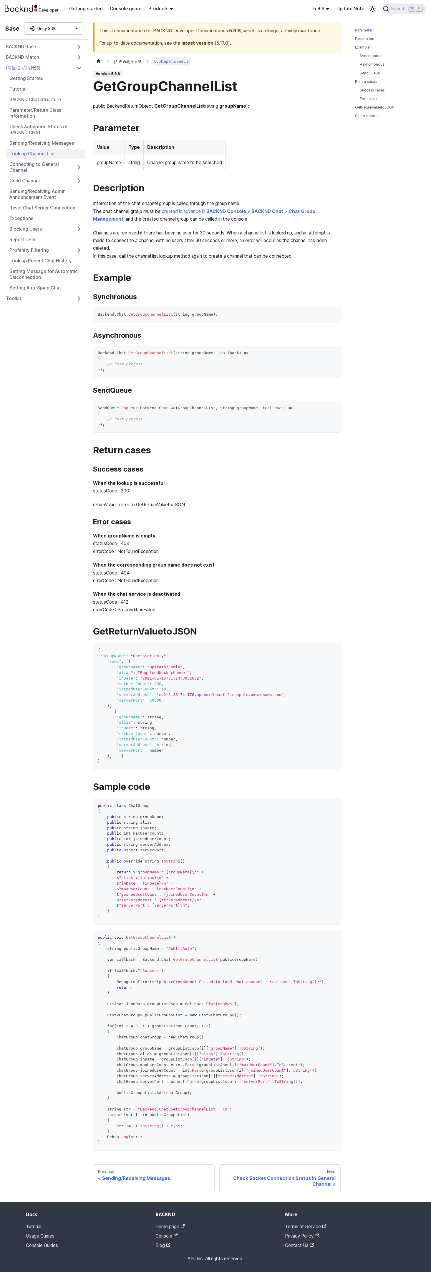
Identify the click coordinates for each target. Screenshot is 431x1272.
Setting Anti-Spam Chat (35, 288)
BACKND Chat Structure (35, 99)
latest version (197, 43)
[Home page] (98, 61)
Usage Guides (40, 1236)
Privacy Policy (302, 1236)
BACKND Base (21, 46)
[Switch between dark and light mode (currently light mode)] (372, 9)
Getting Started (26, 78)
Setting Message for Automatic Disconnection (43, 274)
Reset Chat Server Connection (42, 208)
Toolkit (13, 298)
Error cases (369, 98)
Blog (162, 1245)
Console (166, 1236)
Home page (170, 1226)
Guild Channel (24, 181)
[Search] (403, 9)
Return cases (366, 81)
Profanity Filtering (29, 250)
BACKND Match (22, 57)
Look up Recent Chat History (40, 261)
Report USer (22, 239)
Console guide (125, 8)
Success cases (372, 90)
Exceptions (21, 218)
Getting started (86, 8)
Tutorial (17, 89)
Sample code (366, 116)
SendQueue (370, 73)
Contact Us (299, 1245)
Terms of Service (305, 1226)
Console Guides (42, 1245)
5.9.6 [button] (318, 8)
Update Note (350, 8)
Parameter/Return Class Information (35, 113)
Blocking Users (25, 229)
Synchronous (371, 56)
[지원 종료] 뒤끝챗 (23, 68)
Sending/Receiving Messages (41, 143)
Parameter (363, 30)
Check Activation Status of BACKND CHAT (38, 129)
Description (364, 38)
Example (362, 47)
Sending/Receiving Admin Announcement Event (37, 194)
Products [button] (158, 8)
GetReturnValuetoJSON (374, 107)
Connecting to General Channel (34, 167)
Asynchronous (372, 64)
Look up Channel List (32, 153)
